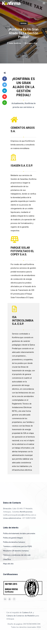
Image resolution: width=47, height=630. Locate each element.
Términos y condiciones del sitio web (17, 555)
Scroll (23, 59)
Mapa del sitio (8, 564)
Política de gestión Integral (13, 538)
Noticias (23, 23)
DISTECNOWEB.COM (31, 624)
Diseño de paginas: (15, 624)
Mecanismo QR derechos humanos (16, 551)
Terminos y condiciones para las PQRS (17, 546)
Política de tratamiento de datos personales (19, 533)
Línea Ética (7, 559)
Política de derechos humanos (14, 542)
